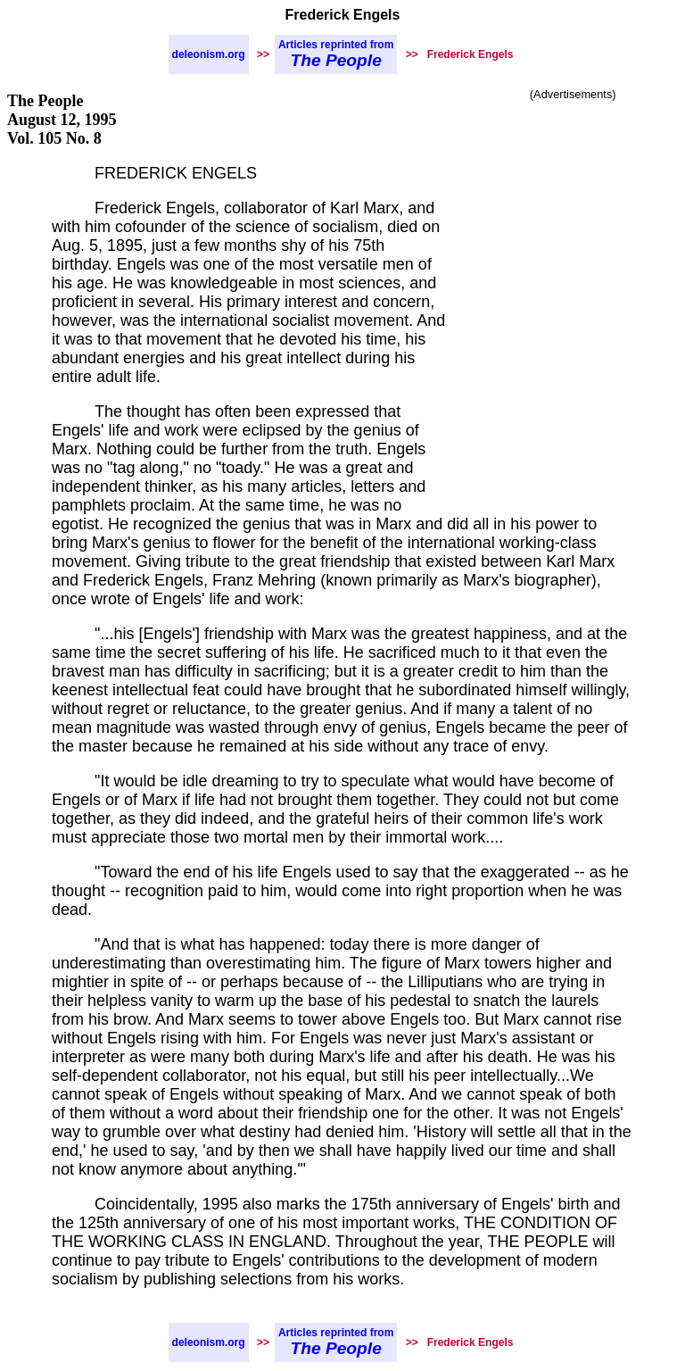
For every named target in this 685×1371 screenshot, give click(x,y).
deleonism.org (208, 54)
